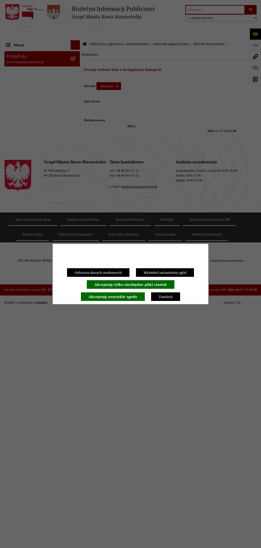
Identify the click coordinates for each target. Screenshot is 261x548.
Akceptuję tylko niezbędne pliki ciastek (130, 284)
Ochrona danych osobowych (98, 272)
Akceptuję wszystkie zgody (112, 296)
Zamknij (166, 296)
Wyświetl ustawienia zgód (165, 272)
